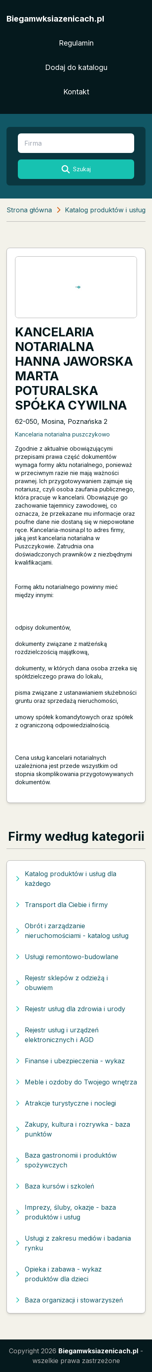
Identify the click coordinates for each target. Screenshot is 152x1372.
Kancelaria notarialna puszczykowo (62, 434)
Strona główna (29, 210)
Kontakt (76, 91)
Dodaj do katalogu (76, 67)
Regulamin (76, 43)
